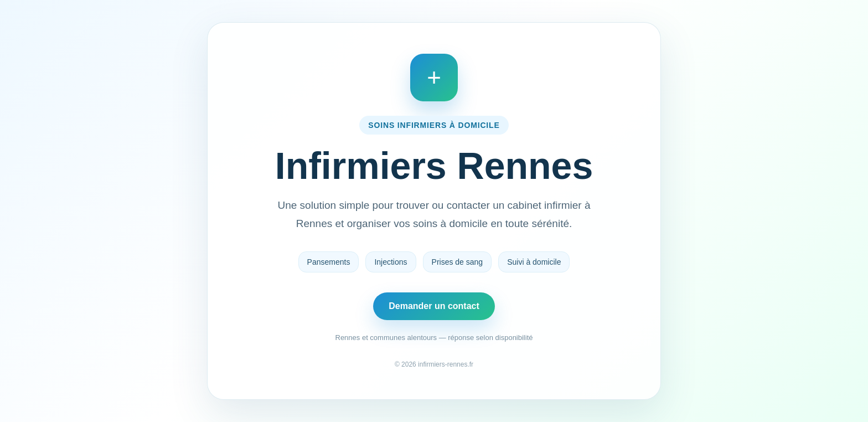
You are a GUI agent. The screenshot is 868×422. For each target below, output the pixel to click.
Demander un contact (434, 306)
